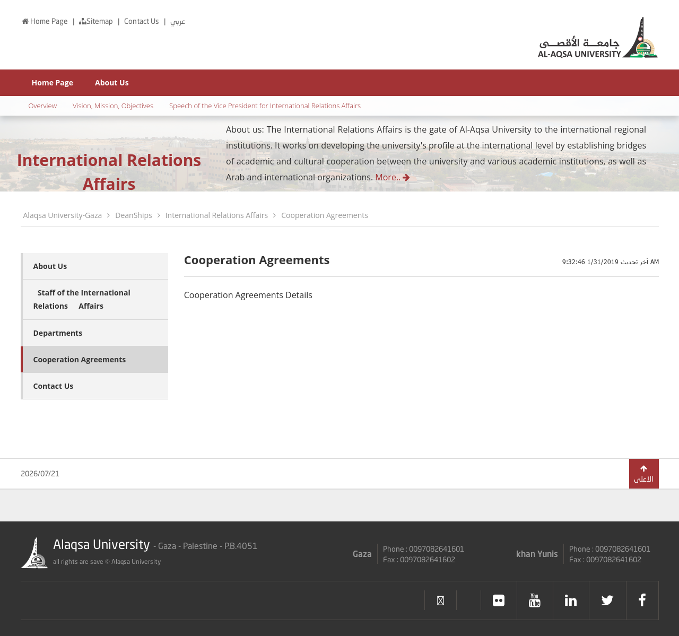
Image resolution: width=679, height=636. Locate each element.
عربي (177, 20)
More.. (392, 177)
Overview (43, 105)
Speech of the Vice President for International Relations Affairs (265, 105)
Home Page (45, 20)
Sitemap (97, 20)
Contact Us (142, 20)
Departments (58, 333)
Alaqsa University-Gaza (62, 215)
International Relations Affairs (217, 215)
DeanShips (133, 215)
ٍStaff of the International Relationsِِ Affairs (81, 299)
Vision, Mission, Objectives (113, 105)
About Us (112, 82)
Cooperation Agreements (324, 215)
